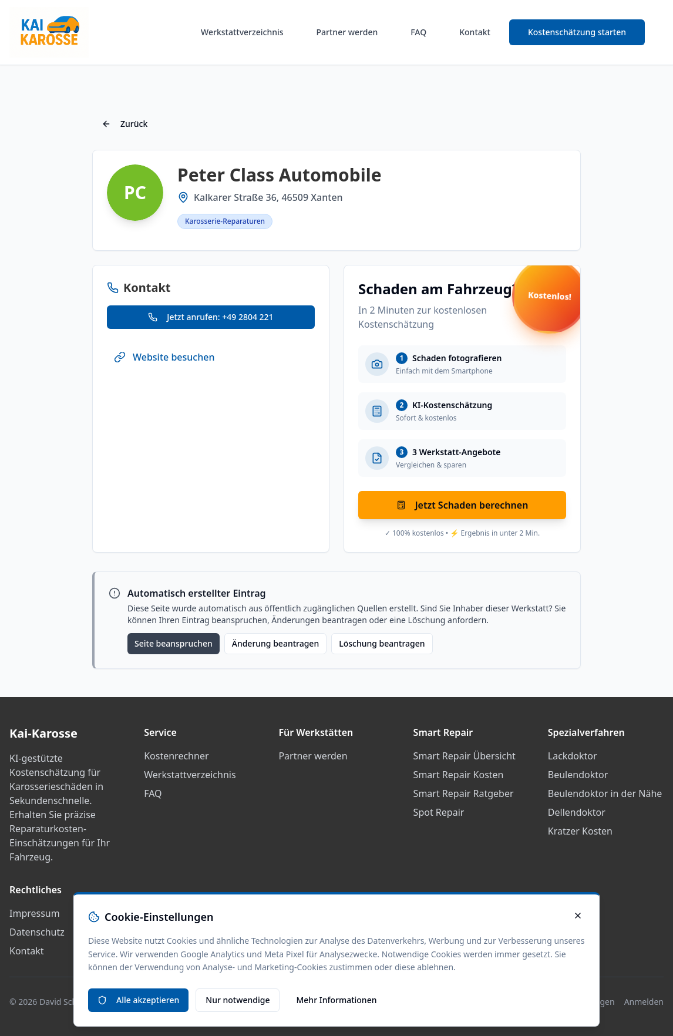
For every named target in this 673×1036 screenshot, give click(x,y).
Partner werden (347, 32)
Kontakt (474, 32)
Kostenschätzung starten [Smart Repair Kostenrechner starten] (577, 32)
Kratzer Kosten (580, 831)
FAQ (418, 32)
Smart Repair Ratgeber (463, 793)
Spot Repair (439, 812)
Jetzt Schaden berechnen (462, 505)
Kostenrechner (176, 755)
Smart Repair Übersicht (464, 755)
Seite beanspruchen (173, 643)
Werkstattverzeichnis (242, 32)
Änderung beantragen (275, 643)
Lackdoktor (572, 755)
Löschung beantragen (382, 643)
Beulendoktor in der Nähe (605, 793)
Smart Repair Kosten (458, 774)
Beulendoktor (578, 774)
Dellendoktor (576, 812)
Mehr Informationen (336, 999)
